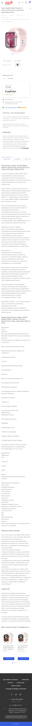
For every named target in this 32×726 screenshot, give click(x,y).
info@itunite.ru (17, 715)
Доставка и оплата (10, 690)
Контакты (20, 693)
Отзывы (17, 159)
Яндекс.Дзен (20, 705)
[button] (12, 53)
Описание (6, 159)
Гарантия (25, 690)
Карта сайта (16, 696)
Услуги (10, 693)
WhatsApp (16, 705)
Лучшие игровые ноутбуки (16, 699)
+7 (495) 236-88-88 (16, 710)
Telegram (11, 705)
